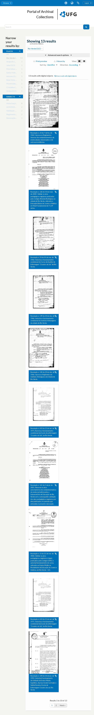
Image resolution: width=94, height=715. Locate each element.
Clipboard (78, 3)
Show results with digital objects (65, 76)
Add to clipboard (55, 133)
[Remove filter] (41, 48)
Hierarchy (59, 61)
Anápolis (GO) (12, 62)
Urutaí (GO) (11, 91)
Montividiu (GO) (13, 84)
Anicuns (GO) (12, 77)
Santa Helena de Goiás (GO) (18, 73)
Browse (6, 3)
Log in (87, 3)
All (7, 54)
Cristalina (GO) (12, 88)
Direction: (64, 65)
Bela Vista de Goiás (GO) (16, 80)
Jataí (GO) (10, 66)
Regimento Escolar (14, 115)
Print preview (40, 61)
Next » (62, 705)
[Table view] (84, 61)
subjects (10, 96)
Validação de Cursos (14, 111)
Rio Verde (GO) (12, 58)
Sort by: (43, 65)
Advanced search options (58, 55)
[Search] (44, 26)
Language (72, 3)
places (9, 50)
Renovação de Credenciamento (19, 118)
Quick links (66, 3)
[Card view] (79, 61)
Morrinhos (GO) (13, 69)
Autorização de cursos (15, 104)
